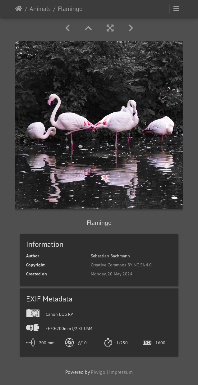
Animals (40, 9)
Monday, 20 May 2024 (111, 274)
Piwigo (98, 372)
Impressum (121, 372)
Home (18, 8)
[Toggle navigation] (176, 8)
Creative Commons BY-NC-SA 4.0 (121, 265)
